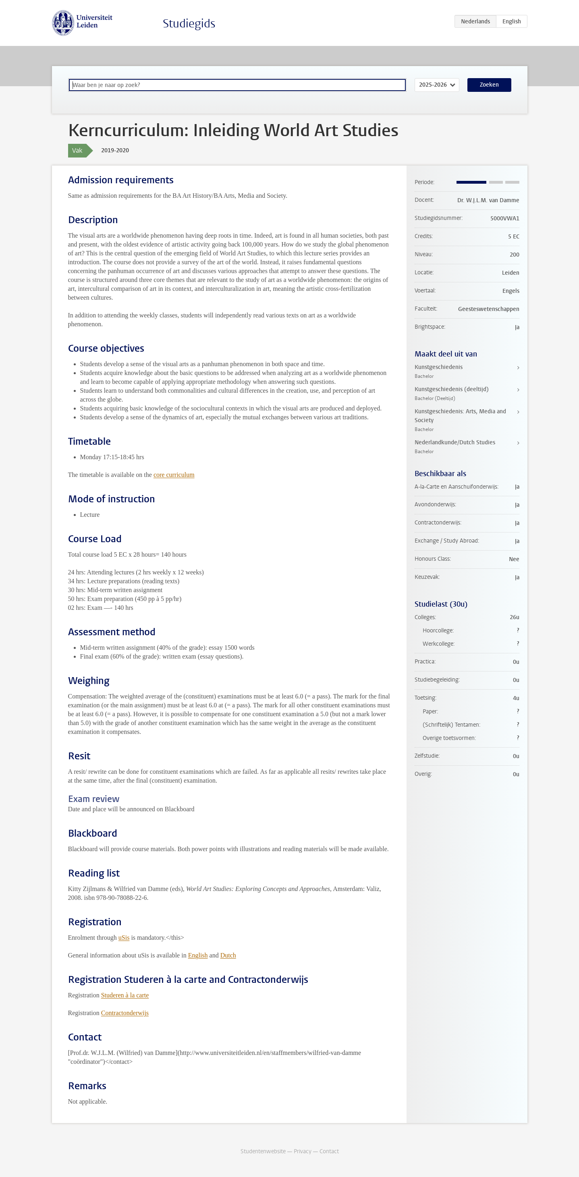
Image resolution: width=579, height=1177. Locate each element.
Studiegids (189, 23)
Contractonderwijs (125, 1012)
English (198, 955)
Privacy (302, 1151)
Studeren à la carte (125, 995)
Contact (329, 1151)
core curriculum (174, 474)
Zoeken (489, 85)
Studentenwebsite (263, 1151)
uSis (124, 937)
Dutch (228, 955)
